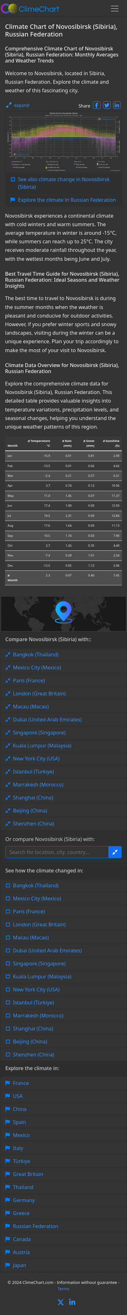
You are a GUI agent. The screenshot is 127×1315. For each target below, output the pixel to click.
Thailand (23, 1187)
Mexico (21, 1135)
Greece (21, 1213)
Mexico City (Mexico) (37, 667)
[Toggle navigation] (114, 9)
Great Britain (28, 1174)
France (21, 1083)
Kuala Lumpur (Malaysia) (42, 745)
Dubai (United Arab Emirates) (47, 719)
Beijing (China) (30, 810)
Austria (21, 1252)
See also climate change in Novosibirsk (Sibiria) (64, 183)
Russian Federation (35, 1226)
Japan (19, 1265)
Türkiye (21, 1161)
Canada (22, 1239)
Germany (24, 1200)
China (20, 1109)
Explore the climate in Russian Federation (67, 199)
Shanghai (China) (33, 797)
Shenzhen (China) (33, 823)
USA (18, 1096)
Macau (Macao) (31, 706)
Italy (18, 1148)
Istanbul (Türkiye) (33, 771)
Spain (19, 1122)
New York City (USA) (36, 758)
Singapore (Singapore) (39, 732)
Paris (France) (29, 680)
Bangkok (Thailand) (35, 654)
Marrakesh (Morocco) (38, 784)
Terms (63, 1289)
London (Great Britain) (39, 693)
